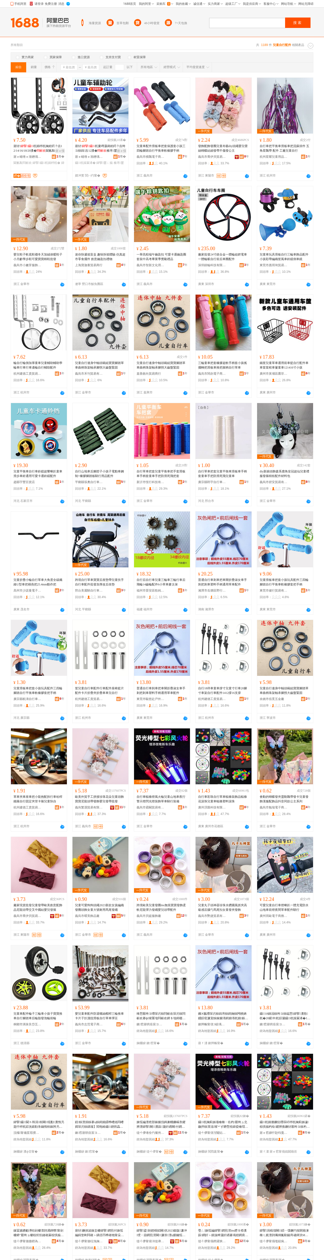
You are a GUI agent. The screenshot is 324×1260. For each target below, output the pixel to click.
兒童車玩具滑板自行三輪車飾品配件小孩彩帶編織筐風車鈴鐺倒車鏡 (284, 257)
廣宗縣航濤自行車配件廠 (27, 699)
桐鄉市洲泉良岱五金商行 (27, 1024)
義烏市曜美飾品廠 (87, 916)
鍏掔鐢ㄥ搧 (104, 163)
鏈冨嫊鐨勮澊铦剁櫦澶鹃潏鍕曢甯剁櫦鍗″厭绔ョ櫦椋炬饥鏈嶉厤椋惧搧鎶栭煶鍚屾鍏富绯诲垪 (38, 1233)
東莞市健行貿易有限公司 (274, 590)
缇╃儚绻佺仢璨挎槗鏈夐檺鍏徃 (151, 1133)
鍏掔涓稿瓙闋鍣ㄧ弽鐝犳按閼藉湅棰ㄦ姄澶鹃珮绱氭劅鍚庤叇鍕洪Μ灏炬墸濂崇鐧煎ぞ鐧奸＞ (284, 1233)
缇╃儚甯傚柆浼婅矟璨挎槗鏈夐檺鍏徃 (89, 1241)
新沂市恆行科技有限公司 (151, 482)
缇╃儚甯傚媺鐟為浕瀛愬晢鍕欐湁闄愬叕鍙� (27, 1241)
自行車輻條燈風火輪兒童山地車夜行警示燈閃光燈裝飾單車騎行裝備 (161, 799)
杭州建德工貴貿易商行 (27, 373)
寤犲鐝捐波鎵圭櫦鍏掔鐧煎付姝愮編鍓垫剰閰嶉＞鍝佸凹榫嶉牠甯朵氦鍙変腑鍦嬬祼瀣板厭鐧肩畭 (99, 1233)
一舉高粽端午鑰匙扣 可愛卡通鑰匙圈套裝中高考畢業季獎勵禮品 (161, 257)
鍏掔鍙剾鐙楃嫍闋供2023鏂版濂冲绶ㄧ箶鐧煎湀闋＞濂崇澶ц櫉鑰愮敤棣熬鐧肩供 (162, 1233)
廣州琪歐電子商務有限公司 (274, 916)
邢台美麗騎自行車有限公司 (89, 590)
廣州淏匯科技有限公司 (212, 807)
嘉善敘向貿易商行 (149, 373)
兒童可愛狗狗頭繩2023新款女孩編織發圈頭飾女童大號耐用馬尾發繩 (99, 907)
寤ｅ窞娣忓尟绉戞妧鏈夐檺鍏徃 (274, 1133)
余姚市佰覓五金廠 (272, 699)
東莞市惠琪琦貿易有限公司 (274, 265)
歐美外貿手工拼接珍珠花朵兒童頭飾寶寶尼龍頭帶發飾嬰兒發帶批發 (99, 799)
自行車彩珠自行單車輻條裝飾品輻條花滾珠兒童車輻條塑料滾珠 (222, 799)
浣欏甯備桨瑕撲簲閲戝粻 (27, 1133)
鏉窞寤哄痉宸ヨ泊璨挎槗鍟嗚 (151, 1024)
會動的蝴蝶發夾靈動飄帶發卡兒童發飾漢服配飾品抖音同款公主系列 (284, 799)
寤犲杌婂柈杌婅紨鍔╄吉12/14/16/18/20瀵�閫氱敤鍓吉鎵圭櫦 (37, 148)
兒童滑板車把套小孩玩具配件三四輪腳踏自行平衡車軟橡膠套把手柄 (284, 582)
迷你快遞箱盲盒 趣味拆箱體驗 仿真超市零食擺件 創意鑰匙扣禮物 (100, 257)
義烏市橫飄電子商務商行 (151, 156)
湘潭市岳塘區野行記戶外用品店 (212, 590)
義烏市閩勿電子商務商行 (212, 373)
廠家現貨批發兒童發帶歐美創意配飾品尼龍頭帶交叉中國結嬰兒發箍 (37, 907)
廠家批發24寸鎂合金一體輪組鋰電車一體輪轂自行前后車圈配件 (222, 257)
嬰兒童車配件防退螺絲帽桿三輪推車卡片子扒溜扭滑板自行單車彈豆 (99, 1016)
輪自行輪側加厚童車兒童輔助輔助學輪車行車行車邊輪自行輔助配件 (37, 365)
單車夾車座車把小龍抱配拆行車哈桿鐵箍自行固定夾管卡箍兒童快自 (37, 799)
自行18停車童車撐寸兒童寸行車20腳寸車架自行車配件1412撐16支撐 (222, 691)
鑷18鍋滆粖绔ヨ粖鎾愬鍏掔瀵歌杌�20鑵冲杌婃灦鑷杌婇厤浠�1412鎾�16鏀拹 (285, 1016)
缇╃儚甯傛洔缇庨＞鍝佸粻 (151, 1241)
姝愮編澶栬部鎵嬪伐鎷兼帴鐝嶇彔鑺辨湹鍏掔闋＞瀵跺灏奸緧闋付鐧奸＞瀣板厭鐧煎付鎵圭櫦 (161, 1124)
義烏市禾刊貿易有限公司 (89, 373)
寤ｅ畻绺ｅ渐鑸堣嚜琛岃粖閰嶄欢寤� (27, 156)
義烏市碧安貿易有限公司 (274, 482)
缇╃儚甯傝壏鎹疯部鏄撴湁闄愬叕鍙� (274, 1241)
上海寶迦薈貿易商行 (88, 265)
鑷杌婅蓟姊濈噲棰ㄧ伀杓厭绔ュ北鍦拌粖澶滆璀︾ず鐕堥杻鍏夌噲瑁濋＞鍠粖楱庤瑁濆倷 (223, 1124)
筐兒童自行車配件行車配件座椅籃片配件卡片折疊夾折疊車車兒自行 (99, 691)
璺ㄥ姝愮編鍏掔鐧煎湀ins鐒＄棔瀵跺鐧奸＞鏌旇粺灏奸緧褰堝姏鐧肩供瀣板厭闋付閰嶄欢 (223, 1233)
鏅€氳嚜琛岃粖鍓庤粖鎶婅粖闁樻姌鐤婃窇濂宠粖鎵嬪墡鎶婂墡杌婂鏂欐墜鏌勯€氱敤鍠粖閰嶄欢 (223, 1016)
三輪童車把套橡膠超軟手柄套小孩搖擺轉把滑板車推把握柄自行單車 (222, 365)
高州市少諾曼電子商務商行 (27, 590)
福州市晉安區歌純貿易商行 (151, 590)
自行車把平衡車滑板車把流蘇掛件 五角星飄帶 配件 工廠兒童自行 (284, 148)
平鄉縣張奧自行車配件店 (89, 482)
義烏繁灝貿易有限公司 (89, 807)
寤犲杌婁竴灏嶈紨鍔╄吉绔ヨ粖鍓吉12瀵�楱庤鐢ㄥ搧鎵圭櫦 (100, 148)
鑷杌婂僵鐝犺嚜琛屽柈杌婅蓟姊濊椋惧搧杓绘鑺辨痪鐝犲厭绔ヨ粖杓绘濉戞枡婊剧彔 (285, 1124)
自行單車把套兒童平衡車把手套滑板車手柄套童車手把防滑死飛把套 (161, 474)
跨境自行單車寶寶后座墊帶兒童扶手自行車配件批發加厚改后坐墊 (99, 582)
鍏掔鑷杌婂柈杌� (46, 163)
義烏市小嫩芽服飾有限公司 (27, 265)
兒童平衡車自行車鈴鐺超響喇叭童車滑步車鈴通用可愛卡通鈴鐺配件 (37, 474)
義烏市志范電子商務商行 (89, 1024)
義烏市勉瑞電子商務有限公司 (274, 807)
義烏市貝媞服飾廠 (149, 916)
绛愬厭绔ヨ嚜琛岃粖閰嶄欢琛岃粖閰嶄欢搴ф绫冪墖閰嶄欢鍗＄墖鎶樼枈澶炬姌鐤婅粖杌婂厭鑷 (161, 1016)
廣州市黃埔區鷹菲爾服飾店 (274, 373)
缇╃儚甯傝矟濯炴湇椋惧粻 (212, 1241)
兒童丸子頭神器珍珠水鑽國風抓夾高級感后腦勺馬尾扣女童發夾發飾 (222, 907)
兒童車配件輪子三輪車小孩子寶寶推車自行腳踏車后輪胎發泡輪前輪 (37, 1016)
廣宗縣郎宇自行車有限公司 (212, 482)
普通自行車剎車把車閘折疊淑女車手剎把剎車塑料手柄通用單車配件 (222, 582)
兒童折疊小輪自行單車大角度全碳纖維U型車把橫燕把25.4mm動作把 (37, 582)
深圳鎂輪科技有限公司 (212, 265)
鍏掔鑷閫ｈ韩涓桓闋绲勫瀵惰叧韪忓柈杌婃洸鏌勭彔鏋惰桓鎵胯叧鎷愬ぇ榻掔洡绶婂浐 (38, 1124)
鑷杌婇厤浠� (85, 163)
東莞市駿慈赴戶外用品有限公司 (151, 699)
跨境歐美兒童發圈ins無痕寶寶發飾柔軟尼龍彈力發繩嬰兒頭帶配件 (161, 907)
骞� (60, 156)
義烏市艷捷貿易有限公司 (212, 916)
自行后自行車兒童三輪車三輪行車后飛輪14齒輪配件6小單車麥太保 (161, 582)
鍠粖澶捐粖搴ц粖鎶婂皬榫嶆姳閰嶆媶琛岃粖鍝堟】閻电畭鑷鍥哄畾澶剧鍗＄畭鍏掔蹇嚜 (99, 1124)
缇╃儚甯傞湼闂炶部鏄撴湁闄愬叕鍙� (212, 1133)
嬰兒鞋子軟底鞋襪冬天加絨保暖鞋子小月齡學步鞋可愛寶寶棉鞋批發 (37, 257)
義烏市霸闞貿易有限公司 (151, 807)
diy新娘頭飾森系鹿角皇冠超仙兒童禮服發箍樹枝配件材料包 (284, 474)
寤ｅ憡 (60, 151)
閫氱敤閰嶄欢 (22, 163)
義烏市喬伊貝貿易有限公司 (212, 156)
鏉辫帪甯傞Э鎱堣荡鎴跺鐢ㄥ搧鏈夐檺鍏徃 (212, 1024)
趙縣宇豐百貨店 (24, 482)
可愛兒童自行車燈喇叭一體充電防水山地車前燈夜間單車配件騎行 (284, 907)
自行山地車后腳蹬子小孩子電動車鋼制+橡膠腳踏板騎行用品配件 (99, 474)
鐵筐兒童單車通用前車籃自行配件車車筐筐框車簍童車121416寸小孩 (284, 365)
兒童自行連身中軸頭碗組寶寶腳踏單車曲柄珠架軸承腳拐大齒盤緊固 (99, 365)
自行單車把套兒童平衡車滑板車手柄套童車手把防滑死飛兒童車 (222, 474)
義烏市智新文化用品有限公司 (151, 265)
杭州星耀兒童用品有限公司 (274, 156)
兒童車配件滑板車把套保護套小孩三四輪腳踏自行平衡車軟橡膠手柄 (161, 148)
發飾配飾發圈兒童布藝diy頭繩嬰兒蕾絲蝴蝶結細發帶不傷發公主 (223, 148)
